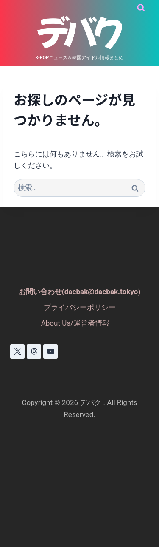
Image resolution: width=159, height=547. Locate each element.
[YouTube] (50, 351)
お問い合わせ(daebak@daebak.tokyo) (80, 291)
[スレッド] (34, 351)
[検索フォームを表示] (141, 8)
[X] (17, 351)
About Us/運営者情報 (75, 323)
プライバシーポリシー (80, 307)
